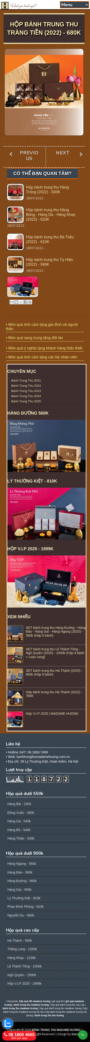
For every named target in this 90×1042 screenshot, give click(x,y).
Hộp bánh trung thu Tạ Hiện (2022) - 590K (49, 262)
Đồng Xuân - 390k (20, 813)
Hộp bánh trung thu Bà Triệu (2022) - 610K (50, 239)
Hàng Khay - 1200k (21, 958)
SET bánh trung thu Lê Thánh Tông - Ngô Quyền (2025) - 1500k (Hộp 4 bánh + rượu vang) (55, 653)
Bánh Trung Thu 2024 (26, 396)
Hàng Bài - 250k (19, 804)
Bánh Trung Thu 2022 (26, 385)
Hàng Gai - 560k (19, 889)
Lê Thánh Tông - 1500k (24, 966)
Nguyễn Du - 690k (20, 915)
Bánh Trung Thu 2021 (26, 380)
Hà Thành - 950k (19, 940)
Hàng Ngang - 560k (21, 864)
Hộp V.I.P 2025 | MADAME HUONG (52, 713)
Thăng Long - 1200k (22, 949)
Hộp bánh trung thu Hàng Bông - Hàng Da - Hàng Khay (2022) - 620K (50, 214)
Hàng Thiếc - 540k (20, 838)
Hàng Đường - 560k (22, 881)
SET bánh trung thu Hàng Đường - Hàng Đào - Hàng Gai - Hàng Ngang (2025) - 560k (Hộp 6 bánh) (56, 632)
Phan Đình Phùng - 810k (25, 906)
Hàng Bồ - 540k (19, 830)
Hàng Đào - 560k (19, 872)
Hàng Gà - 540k (19, 821)
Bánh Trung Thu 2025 (26, 401)
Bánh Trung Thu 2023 (26, 391)
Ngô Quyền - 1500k (21, 975)
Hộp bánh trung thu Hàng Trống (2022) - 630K (47, 189)
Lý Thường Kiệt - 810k (23, 898)
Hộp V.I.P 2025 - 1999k (24, 983)
